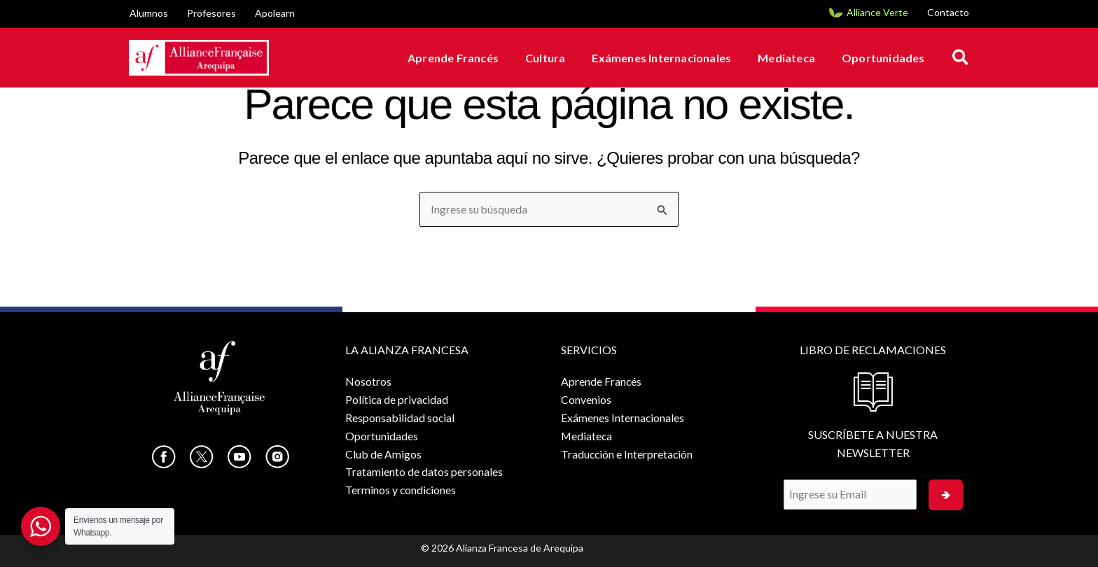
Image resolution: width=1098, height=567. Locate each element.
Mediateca (792, 57)
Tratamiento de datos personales (422, 470)
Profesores (211, 13)
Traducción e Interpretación (625, 453)
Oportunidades (885, 57)
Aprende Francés (471, 57)
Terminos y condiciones (400, 489)
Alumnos (149, 13)
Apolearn (275, 13)
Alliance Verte (877, 12)
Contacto (948, 12)
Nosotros (367, 381)
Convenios (583, 399)
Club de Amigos (382, 453)
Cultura (560, 57)
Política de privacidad (396, 399)
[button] (961, 57)
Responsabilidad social (399, 417)
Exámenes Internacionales (672, 57)
